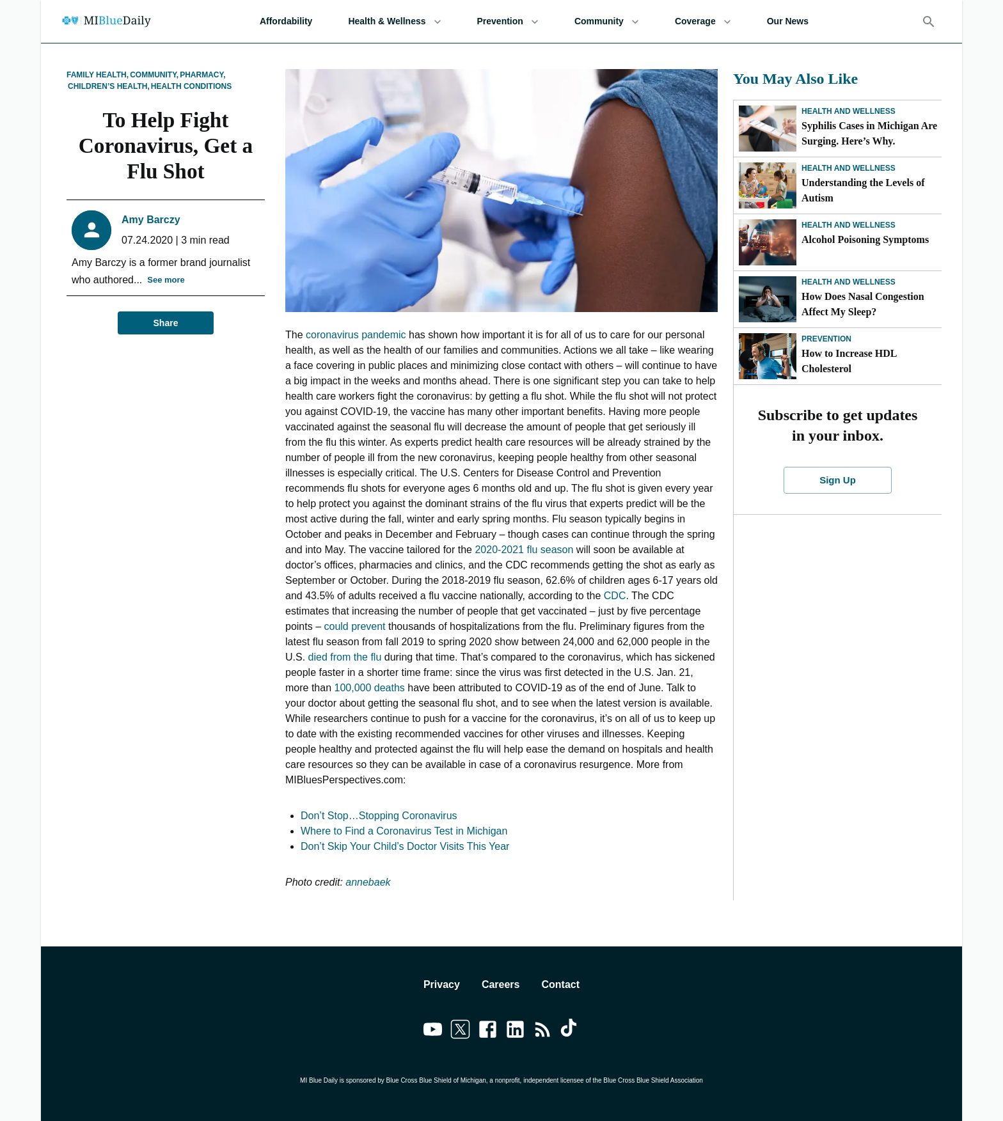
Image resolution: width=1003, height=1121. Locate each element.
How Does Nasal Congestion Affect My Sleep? (863, 304)
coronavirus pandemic (356, 334)
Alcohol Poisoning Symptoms (865, 239)
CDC (613, 595)
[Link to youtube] (433, 1031)
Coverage (703, 21)
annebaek (367, 882)
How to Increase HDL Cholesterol (849, 361)
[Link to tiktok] (570, 1031)
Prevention (508, 21)
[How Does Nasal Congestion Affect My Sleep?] (767, 299)
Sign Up (838, 480)
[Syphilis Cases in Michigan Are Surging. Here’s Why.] (767, 129)
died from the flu (345, 657)
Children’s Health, (109, 86)
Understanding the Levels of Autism (863, 190)
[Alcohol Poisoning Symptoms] (767, 242)
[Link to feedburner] (543, 1031)
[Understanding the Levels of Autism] (767, 185)
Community (606, 21)
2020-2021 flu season (524, 549)
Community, (154, 74)
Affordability (286, 21)
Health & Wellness (394, 21)
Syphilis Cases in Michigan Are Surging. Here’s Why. (869, 133)
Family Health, (98, 74)
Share (166, 323)
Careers (501, 984)
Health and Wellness (849, 111)
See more (166, 280)
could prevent (356, 626)
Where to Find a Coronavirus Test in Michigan (404, 831)
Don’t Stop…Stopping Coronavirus (379, 815)
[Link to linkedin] (515, 1031)
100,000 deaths (369, 687)
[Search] (929, 22)
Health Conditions (191, 86)
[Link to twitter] (460, 1031)
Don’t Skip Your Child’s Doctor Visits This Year (405, 846)
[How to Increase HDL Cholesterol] (767, 356)
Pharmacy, (202, 74)
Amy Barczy (151, 219)
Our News (788, 21)
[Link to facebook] (488, 1031)
